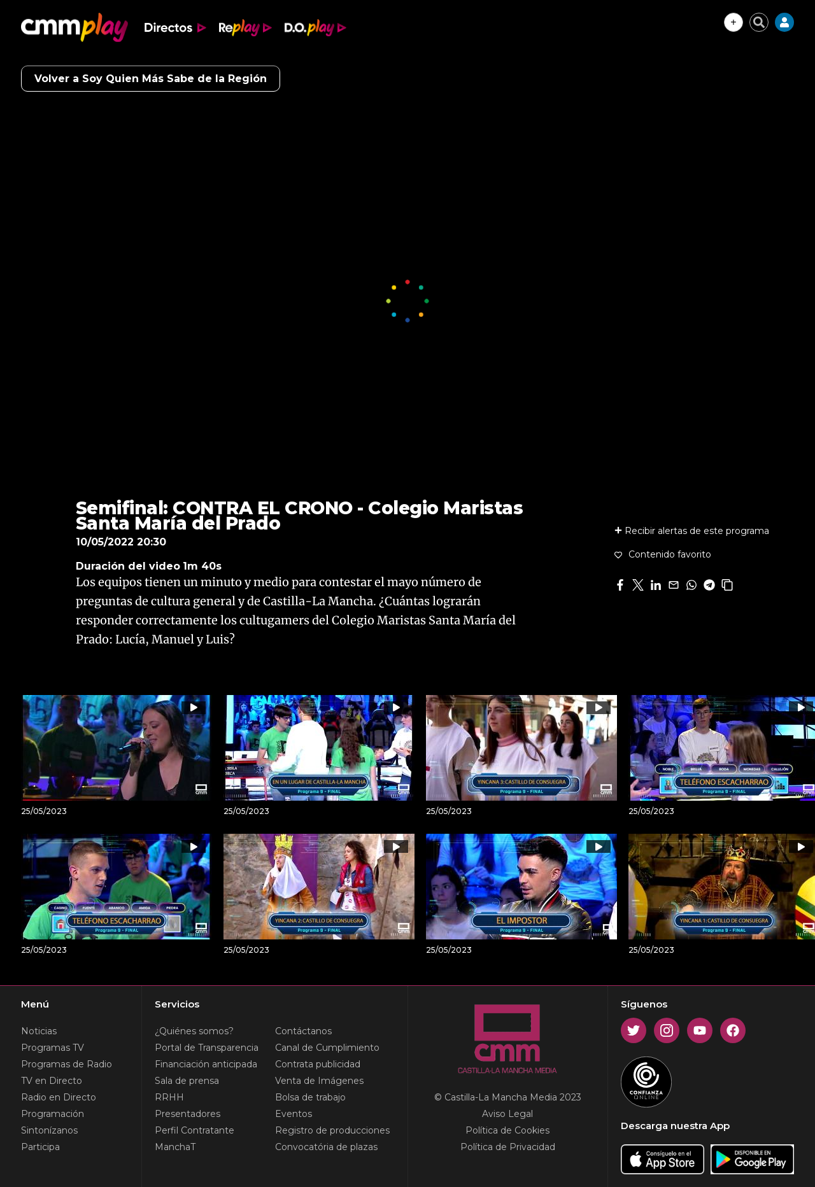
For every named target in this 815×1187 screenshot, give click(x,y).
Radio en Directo (58, 1097)
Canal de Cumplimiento (327, 1047)
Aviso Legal (507, 1114)
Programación (52, 1114)
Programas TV (52, 1047)
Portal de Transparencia (207, 1047)
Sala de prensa (187, 1080)
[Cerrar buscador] (759, 22)
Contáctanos (303, 1031)
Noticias (39, 1031)
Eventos (293, 1114)
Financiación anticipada (206, 1064)
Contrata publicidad (317, 1064)
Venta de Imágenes (319, 1080)
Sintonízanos (49, 1130)
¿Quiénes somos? (194, 1031)
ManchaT (175, 1147)
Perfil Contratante (194, 1130)
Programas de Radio (66, 1064)
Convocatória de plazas (326, 1147)
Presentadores (187, 1114)
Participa (40, 1147)
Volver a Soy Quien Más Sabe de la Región (150, 79)
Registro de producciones (332, 1130)
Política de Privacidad (507, 1147)
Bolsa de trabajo (310, 1097)
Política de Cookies (507, 1130)
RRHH (169, 1097)
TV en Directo (51, 1080)
